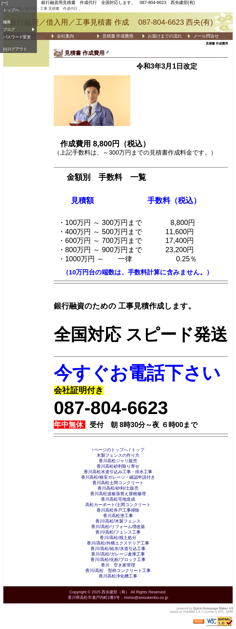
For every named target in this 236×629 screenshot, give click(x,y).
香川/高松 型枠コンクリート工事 (118, 570)
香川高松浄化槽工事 (118, 576)
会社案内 (65, 36)
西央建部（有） (115, 592)
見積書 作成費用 (118, 36)
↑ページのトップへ (110, 449)
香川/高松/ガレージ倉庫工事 (118, 554)
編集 (7, 22)
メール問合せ (206, 36)
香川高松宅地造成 (118, 499)
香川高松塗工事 (118, 515)
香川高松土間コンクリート (118, 482)
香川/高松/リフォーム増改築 (118, 526)
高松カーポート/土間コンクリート (118, 504)
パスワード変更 (17, 37)
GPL (221, 611)
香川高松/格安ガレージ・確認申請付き (118, 477)
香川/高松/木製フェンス (118, 521)
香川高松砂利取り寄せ (118, 466)
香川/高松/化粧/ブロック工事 (118, 559)
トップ (137, 449)
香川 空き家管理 (118, 565)
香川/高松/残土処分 (118, 537)
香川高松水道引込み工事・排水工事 (118, 471)
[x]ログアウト (15, 49)
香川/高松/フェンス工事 (118, 532)
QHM (229, 611)
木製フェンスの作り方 (118, 455)
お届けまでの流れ (165, 36)
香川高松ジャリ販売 (118, 460)
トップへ (11, 10)
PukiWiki (189, 611)
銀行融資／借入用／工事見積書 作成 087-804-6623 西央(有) (111, 22)
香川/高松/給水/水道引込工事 (118, 548)
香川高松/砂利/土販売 (118, 488)
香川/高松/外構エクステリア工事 (118, 543)
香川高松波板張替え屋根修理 (118, 493)
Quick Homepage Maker (210, 608)
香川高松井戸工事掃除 (118, 510)
